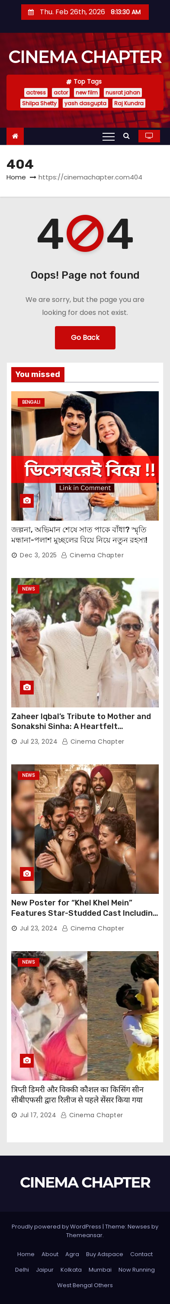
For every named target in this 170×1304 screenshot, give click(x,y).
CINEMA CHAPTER (85, 56)
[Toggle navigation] (108, 136)
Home (16, 177)
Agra (72, 1254)
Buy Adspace (104, 1254)
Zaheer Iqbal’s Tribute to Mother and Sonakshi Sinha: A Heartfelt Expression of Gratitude (81, 727)
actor (61, 92)
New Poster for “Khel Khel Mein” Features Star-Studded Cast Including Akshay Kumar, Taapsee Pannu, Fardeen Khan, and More (84, 918)
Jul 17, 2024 (38, 1115)
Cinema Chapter (92, 555)
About (50, 1254)
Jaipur (45, 1270)
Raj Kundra (129, 103)
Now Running (137, 1270)
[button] (128, 135)
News (28, 589)
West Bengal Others (85, 1285)
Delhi (22, 1270)
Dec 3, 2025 (38, 555)
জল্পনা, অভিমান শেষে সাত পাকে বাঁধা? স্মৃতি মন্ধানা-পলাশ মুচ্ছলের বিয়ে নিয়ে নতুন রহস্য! (79, 535)
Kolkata (71, 1270)
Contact (141, 1254)
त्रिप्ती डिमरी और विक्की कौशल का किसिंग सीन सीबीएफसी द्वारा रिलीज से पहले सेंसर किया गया (77, 1095)
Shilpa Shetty (39, 103)
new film (87, 92)
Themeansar (84, 1235)
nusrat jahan (123, 92)
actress (36, 92)
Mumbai (100, 1270)
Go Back (85, 337)
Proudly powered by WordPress (57, 1226)
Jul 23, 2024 (39, 741)
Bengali (31, 402)
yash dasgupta (85, 103)
